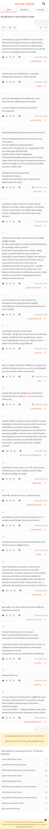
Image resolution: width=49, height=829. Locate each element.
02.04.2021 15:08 (40, 82)
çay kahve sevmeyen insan (14, 764)
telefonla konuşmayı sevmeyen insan (18, 770)
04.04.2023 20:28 (40, 525)
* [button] (42, 517)
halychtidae (36, 408)
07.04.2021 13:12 (40, 187)
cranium (37, 352)
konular (40, 9)
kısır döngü (29, 396)
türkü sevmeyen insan (12, 781)
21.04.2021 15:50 (40, 451)
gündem (24, 9)
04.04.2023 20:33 (40, 590)
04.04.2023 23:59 (40, 718)
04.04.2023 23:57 (40, 680)
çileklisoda (36, 594)
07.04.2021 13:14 (40, 221)
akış (8, 9)
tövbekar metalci (34, 504)
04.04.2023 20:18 (40, 479)
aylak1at (37, 684)
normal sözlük (24, 4)
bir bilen (37, 663)
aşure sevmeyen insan (12, 775)
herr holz (37, 191)
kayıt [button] (31, 736)
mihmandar (36, 529)
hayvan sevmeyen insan (13, 803)
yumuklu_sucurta (33, 619)
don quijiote (36, 120)
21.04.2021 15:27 (40, 348)
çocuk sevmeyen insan (12, 792)
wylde (38, 86)
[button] (19, 57)
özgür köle (36, 483)
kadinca (37, 225)
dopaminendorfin (33, 287)
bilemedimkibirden (33, 721)
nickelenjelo (36, 61)
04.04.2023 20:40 (40, 659)
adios (39, 554)
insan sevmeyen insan (12, 759)
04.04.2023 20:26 (40, 500)
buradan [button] (23, 741)
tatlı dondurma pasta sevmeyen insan (19, 786)
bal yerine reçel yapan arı (30, 455)
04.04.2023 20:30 (40, 550)
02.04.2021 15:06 (40, 57)
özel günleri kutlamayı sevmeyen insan (19, 797)
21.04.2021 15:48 (40, 404)
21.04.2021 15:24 (40, 314)
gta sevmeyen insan (11, 808)
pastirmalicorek (34, 318)
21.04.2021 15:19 (40, 283)
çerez (39, 824)
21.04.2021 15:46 (40, 376)
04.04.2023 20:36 (40, 615)
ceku (39, 380)
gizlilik (45, 824)
